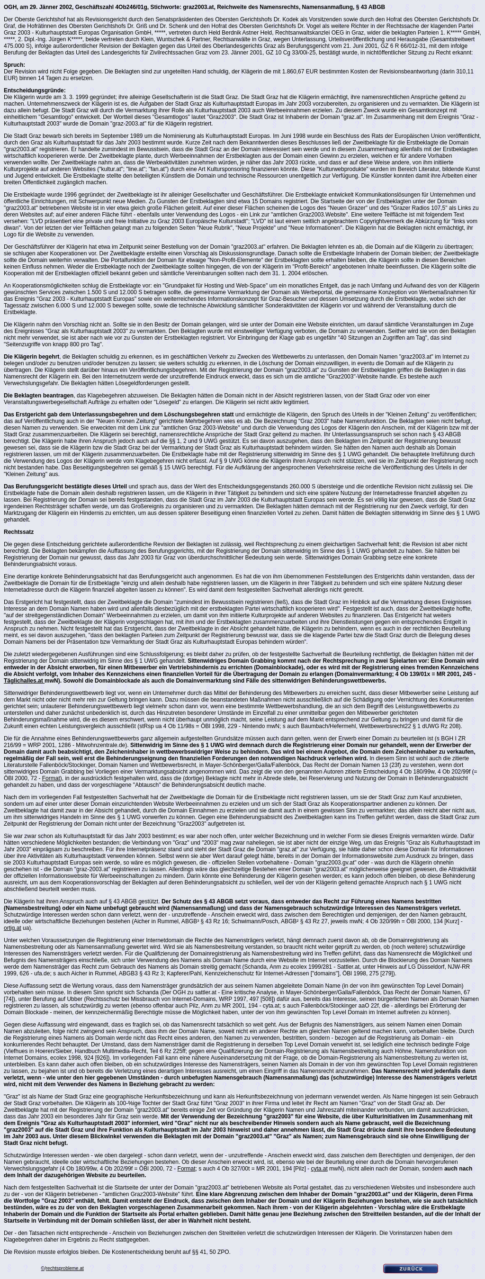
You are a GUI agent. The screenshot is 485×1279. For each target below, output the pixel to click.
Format (51, 778)
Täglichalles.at (24, 680)
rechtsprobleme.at (65, 1268)
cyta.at (319, 1168)
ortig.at (12, 928)
